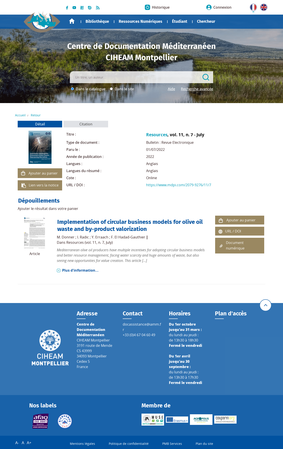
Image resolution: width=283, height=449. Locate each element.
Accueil (72, 21)
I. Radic (83, 237)
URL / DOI (233, 231)
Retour (36, 115)
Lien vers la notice (44, 185)
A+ (29, 442)
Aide (171, 88)
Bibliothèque (97, 21)
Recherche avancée (197, 88)
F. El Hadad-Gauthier (128, 237)
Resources (156, 135)
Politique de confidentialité (129, 443)
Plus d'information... (80, 270)
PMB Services (172, 443)
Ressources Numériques (140, 21)
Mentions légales (82, 443)
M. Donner (66, 237)
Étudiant (179, 21)
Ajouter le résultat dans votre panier (48, 208)
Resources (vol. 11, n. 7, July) (89, 242)
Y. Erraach (100, 237)
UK (262, 6)
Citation (85, 124)
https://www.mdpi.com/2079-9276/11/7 (178, 184)
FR (252, 6)
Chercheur (206, 21)
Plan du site (204, 443)
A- (17, 442)
